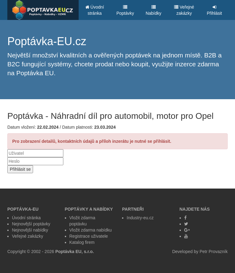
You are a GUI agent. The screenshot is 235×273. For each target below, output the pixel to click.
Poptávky (125, 10)
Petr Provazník (214, 251)
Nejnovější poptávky (31, 223)
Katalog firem (82, 242)
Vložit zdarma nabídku (90, 230)
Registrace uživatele (88, 236)
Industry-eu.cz (140, 217)
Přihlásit (214, 10)
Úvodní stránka (94, 10)
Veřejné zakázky (184, 10)
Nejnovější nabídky (30, 230)
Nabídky (153, 10)
